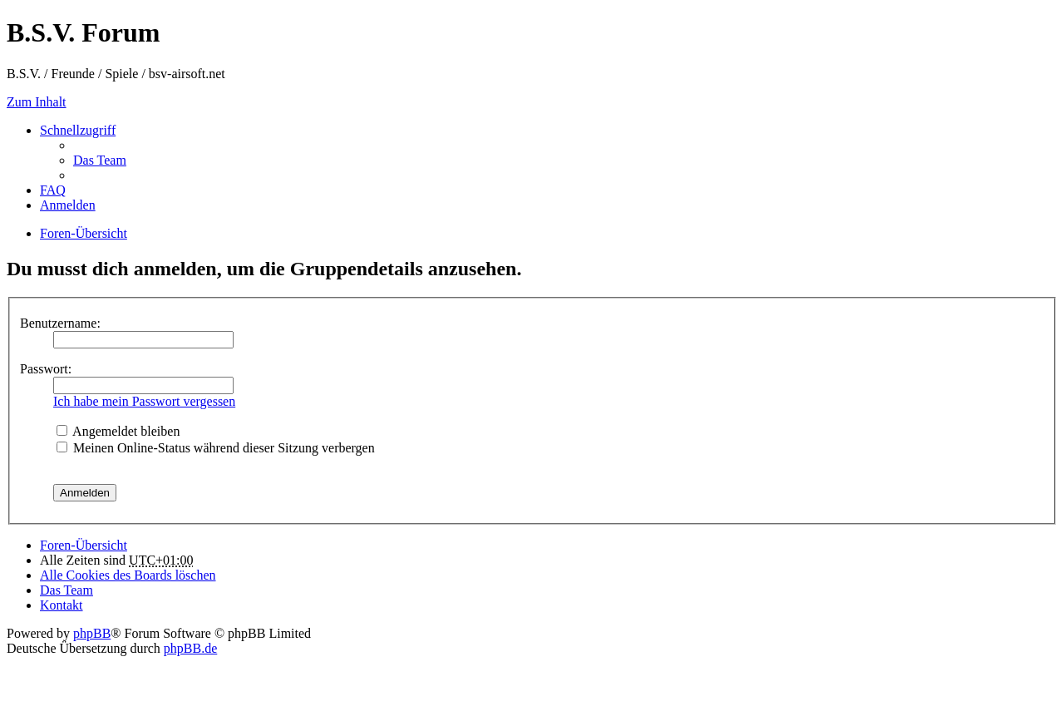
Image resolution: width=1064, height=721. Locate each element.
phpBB (92, 633)
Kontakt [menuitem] (61, 605)
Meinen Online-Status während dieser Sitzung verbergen (216, 448)
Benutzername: (60, 323)
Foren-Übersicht (83, 545)
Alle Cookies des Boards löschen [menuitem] (128, 575)
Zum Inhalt (36, 102)
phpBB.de (190, 648)
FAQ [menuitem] (53, 190)
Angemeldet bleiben (118, 431)
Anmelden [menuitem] (68, 205)
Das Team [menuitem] (99, 160)
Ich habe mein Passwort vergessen (144, 401)
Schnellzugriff (78, 130)
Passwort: (45, 369)
